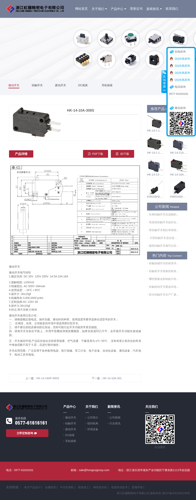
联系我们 (172, 8)
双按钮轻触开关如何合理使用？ (163, 222)
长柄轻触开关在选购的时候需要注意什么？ (163, 214)
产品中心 (117, 9)
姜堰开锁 (137, 487)
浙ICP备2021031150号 (176, 493)
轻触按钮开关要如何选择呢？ (163, 286)
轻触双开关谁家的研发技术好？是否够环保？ (163, 271)
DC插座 (83, 85)
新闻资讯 (152, 9)
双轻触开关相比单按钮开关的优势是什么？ (163, 230)
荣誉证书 (136, 8)
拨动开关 (60, 85)
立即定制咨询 (27, 433)
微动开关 (13, 85)
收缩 (164, 81)
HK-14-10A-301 (112, 378)
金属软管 (50, 487)
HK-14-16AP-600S (47, 378)
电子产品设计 (32, 487)
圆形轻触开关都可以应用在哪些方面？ (163, 245)
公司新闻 (114, 417)
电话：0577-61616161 (19, 470)
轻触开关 (37, 85)
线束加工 (83, 487)
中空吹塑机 (67, 487)
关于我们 (98, 9)
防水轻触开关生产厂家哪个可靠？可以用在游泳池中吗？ (163, 294)
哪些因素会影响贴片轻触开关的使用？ (163, 278)
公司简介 (92, 417)
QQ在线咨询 (182, 58)
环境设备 (92, 429)
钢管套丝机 (100, 487)
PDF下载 (95, 153)
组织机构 (92, 423)
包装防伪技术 (119, 487)
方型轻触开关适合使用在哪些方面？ (163, 237)
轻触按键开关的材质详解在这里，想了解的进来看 (163, 263)
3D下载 (122, 153)
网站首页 (81, 8)
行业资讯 (114, 423)
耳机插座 (107, 85)
